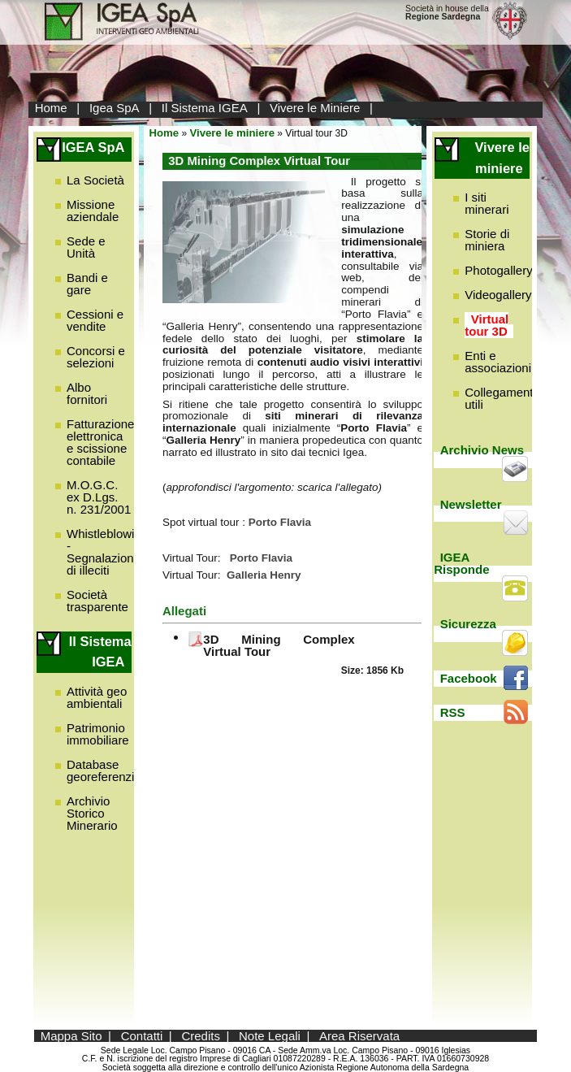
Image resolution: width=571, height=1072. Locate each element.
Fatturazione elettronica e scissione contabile (100, 442)
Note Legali (270, 1036)
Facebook (468, 678)
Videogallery (498, 295)
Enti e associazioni (498, 362)
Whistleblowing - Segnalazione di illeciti (107, 552)
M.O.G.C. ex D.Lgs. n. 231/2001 (99, 497)
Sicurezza (468, 624)
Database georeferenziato (109, 770)
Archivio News (482, 450)
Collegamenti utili (500, 398)
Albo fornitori (87, 393)
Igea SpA (114, 108)
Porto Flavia (261, 558)
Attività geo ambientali (97, 697)
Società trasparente (97, 601)
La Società (95, 180)
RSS (452, 712)
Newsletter (471, 504)
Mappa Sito (71, 1036)
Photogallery (498, 270)
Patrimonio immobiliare (98, 734)
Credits (200, 1036)
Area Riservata (359, 1036)
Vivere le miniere (232, 133)
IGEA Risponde (461, 563)
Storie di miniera (487, 240)
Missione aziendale (93, 210)
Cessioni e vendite (95, 320)
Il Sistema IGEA (205, 108)
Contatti (142, 1036)
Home (51, 108)
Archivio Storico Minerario (92, 813)
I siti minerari (486, 203)
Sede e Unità (86, 247)
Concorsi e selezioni (96, 357)
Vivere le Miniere (315, 108)
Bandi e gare (87, 284)
